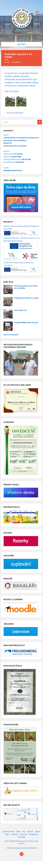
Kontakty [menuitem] (21, 837)
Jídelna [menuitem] (37, 831)
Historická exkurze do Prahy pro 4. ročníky (25, 287)
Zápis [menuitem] (7, 834)
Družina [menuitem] (30, 831)
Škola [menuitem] (18, 831)
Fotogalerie (16, 62)
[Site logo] (21, 37)
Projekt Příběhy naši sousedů (26, 322)
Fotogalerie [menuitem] (33, 834)
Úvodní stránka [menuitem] (8, 831)
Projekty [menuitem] (14, 834)
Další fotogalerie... (11, 335)
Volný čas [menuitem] (23, 834)
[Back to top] (22, 854)
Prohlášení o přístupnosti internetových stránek (21, 848)
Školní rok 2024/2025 (15, 113)
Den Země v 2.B (20, 310)
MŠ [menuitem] (24, 831)
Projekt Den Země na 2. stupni (26, 298)
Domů (7, 62)
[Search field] (21, 122)
